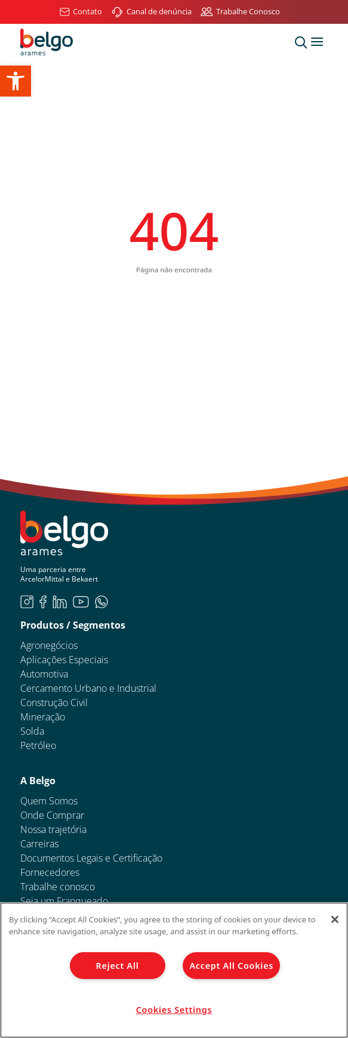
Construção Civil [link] (54, 702)
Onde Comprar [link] (52, 815)
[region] (174, 970)
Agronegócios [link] (49, 645)
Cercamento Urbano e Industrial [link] (88, 688)
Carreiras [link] (39, 843)
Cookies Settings (174, 1009)
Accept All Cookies (231, 965)
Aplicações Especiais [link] (64, 659)
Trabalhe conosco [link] (57, 886)
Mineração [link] (42, 716)
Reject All (117, 965)
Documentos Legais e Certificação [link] (91, 858)
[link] (15, 81)
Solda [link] (32, 731)
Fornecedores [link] (49, 872)
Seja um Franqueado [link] (64, 901)
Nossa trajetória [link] (53, 829)
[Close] (335, 919)
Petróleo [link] (38, 745)
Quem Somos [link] (49, 800)
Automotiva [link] (44, 673)
